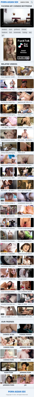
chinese (24, 29)
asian (10, 29)
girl (3, 35)
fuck (10, 32)
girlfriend (17, 29)
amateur (4, 29)
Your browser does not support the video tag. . (17, 18)
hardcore (4, 32)
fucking (25, 32)
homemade (17, 32)
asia (30, 32)
